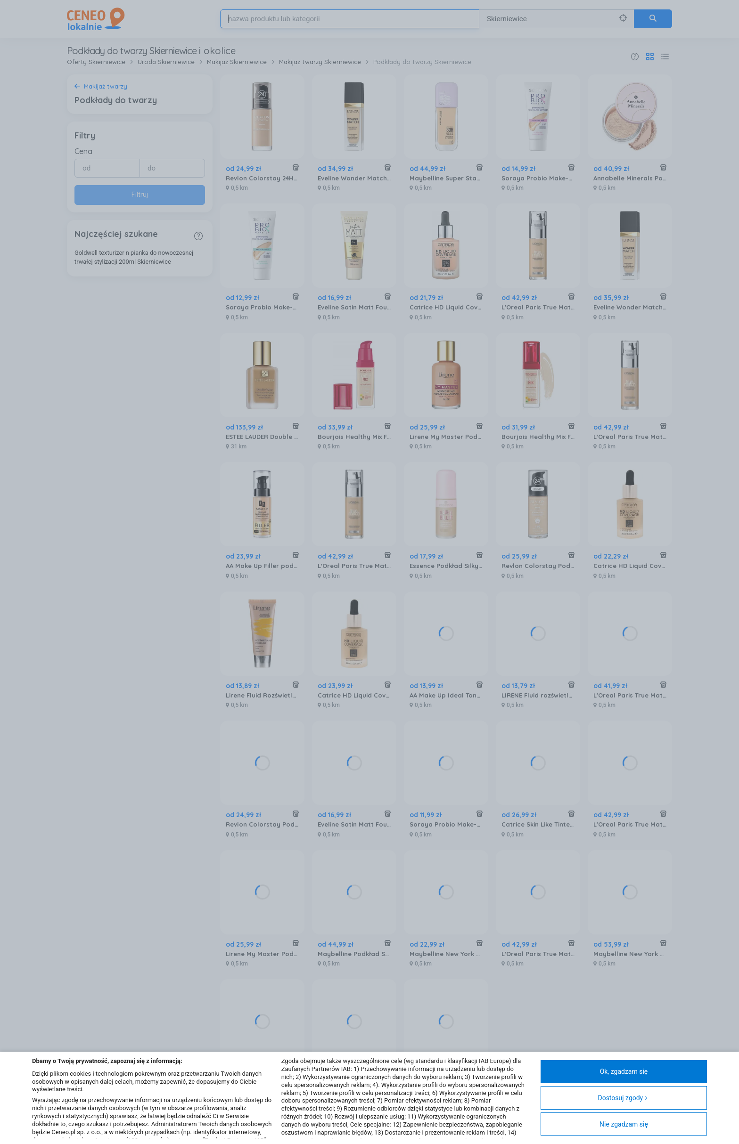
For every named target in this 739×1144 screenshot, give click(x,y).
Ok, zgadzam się (624, 1071)
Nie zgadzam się (623, 1124)
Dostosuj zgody (623, 1098)
